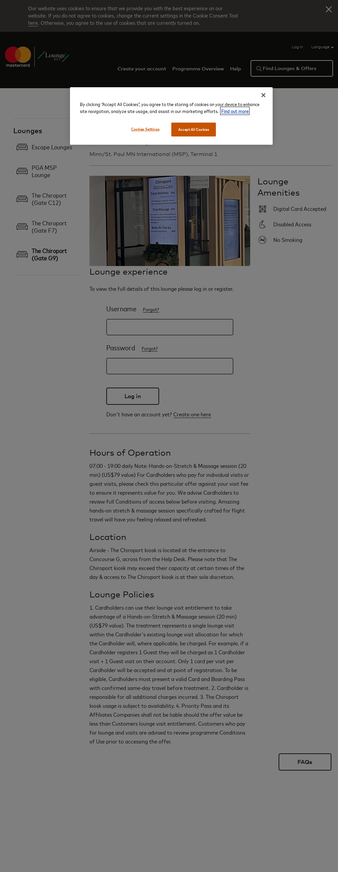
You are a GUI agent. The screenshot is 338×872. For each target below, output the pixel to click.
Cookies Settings (145, 129)
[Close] (263, 95)
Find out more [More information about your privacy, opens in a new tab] (235, 111)
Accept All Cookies (193, 129)
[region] (171, 116)
